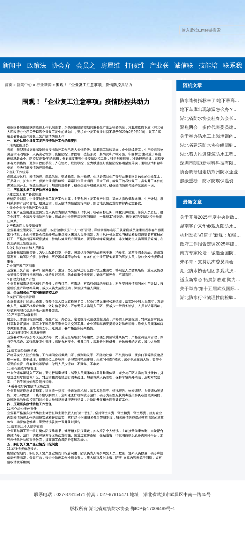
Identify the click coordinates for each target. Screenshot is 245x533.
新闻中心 (12, 73)
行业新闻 (44, 85)
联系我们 (232, 73)
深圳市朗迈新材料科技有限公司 (211, 162)
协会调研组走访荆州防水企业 (209, 171)
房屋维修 (110, 73)
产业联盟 (159, 73)
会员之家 (85, 73)
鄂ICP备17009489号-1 (152, 508)
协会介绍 (61, 73)
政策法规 (36, 73)
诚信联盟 (183, 73)
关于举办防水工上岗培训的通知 (211, 136)
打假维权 (134, 73)
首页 (8, 85)
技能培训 (208, 73)
